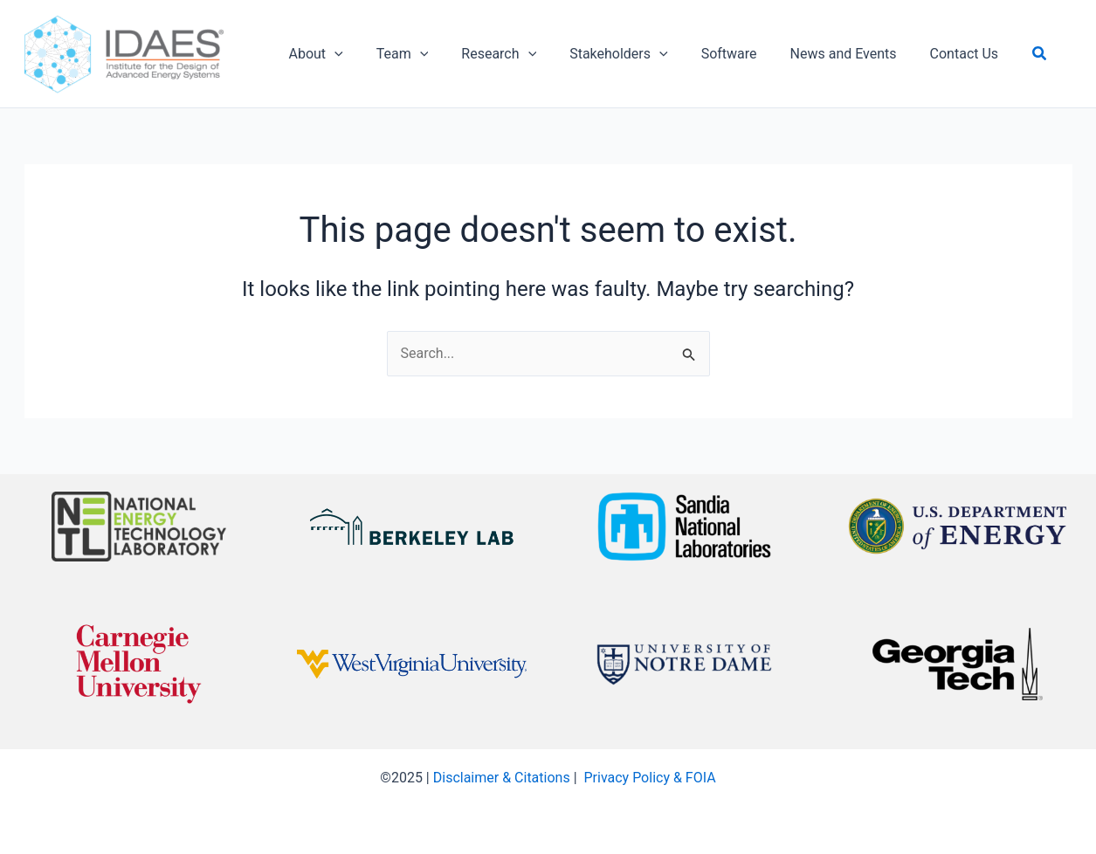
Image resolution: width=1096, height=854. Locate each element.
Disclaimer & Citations (501, 777)
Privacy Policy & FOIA (649, 777)
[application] (332, 54)
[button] (1003, 54)
